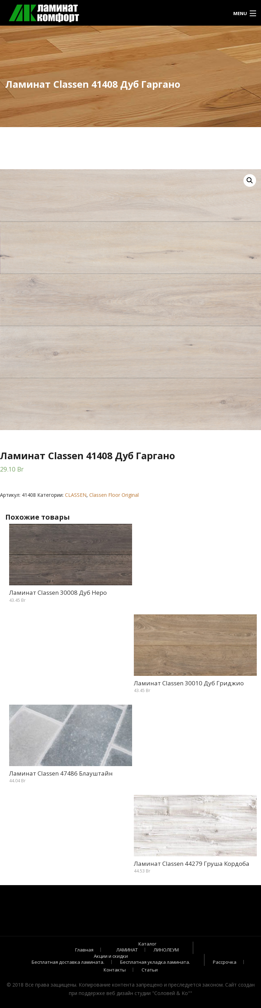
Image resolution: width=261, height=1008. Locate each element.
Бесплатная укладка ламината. (155, 962)
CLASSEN (75, 495)
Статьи (150, 970)
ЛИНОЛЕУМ (166, 950)
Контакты (115, 970)
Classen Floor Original (114, 495)
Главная (84, 950)
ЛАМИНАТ (127, 950)
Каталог (147, 944)
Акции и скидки (111, 956)
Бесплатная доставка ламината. (68, 962)
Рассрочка (224, 962)
